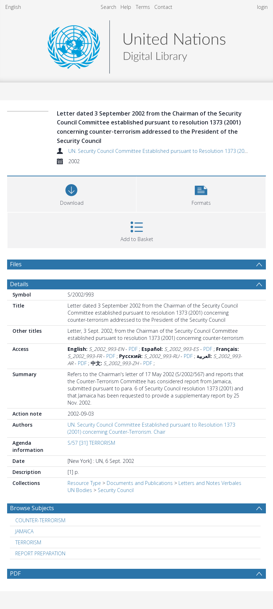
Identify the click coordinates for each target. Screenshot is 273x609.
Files (16, 264)
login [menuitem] (262, 7)
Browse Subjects (32, 508)
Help (126, 7)
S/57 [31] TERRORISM (91, 442)
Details (19, 284)
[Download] (71, 193)
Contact (163, 7)
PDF (133, 349)
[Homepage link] (136, 45)
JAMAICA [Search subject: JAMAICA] (24, 531)
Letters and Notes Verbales (209, 483)
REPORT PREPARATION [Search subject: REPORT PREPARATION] (40, 553)
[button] (201, 193)
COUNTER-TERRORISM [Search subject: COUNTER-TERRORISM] (40, 520)
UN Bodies (80, 490)
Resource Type (84, 483)
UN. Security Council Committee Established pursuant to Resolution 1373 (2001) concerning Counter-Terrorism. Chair (151, 428)
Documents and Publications (140, 483)
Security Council (116, 490)
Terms (143, 7)
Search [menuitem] (108, 7)
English (13, 7)
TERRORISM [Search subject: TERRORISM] (28, 542)
